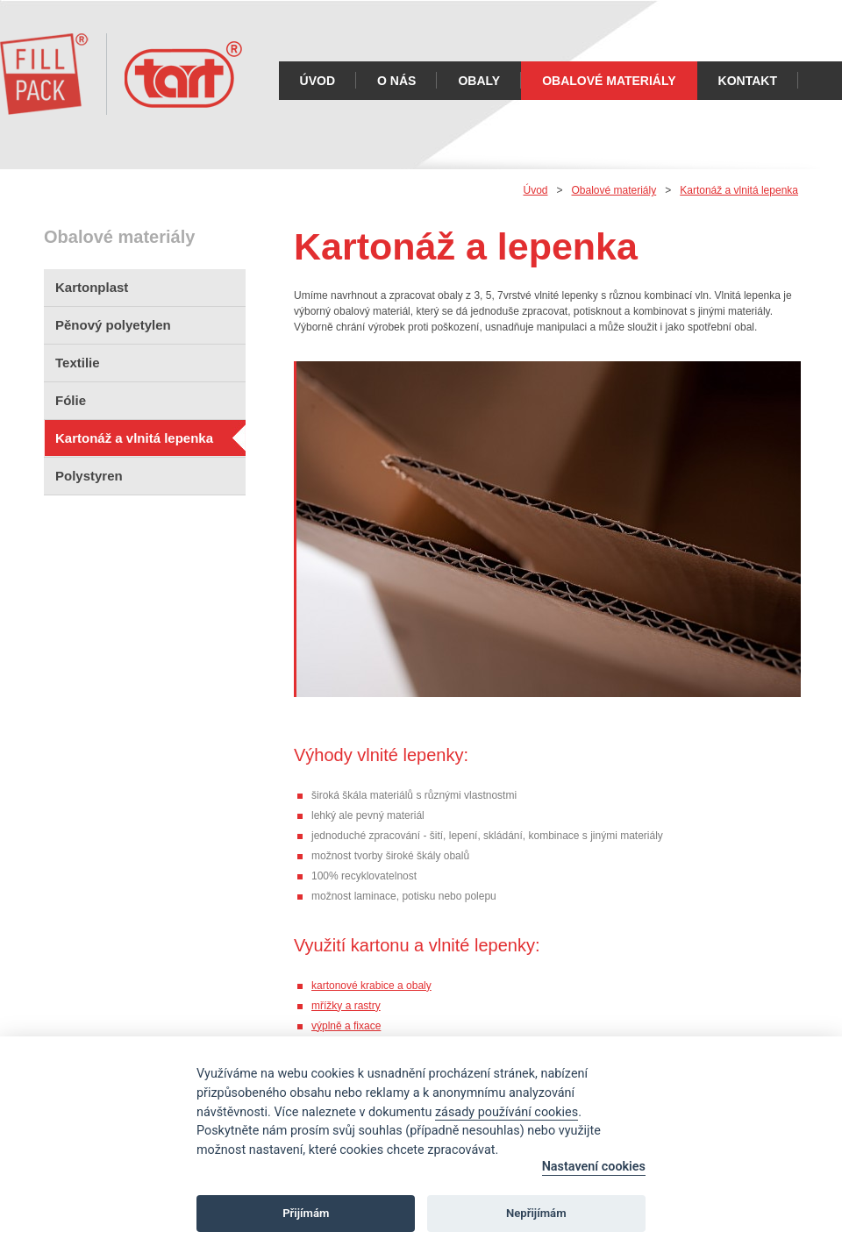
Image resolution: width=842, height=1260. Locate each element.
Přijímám (305, 1213)
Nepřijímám (536, 1213)
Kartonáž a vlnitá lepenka (134, 438)
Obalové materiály (608, 81)
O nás (396, 81)
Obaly (479, 81)
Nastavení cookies (594, 1166)
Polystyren (89, 475)
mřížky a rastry (346, 1006)
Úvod (317, 81)
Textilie (77, 362)
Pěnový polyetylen (113, 324)
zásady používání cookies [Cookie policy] (506, 1112)
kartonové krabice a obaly (371, 985)
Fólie (70, 400)
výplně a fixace (346, 1026)
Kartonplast (91, 287)
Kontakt (747, 81)
